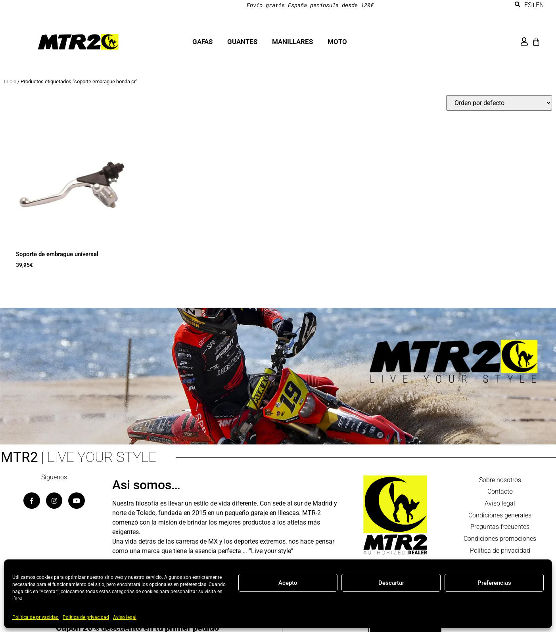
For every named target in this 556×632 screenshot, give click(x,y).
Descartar (391, 582)
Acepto (287, 582)
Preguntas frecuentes (499, 527)
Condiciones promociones (500, 539)
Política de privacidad (35, 617)
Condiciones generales (499, 515)
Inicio (10, 81)
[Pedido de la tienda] (499, 103)
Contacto (500, 492)
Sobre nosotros (500, 480)
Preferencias (494, 582)
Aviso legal (124, 617)
